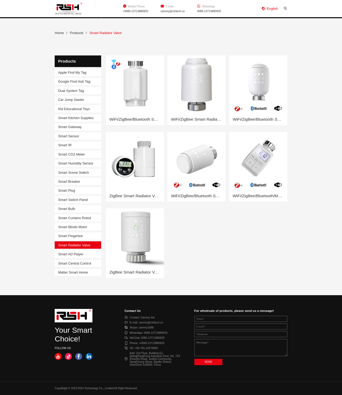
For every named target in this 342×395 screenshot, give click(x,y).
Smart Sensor (68, 136)
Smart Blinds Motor (72, 227)
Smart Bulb (66, 209)
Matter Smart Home (73, 272)
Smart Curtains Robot (74, 218)
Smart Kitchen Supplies (75, 118)
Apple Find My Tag (72, 72)
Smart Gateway (70, 127)
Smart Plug (66, 190)
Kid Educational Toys (74, 109)
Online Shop (274, 22)
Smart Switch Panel (73, 200)
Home (62, 22)
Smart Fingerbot (70, 236)
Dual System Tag (71, 91)
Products (102, 22)
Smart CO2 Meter (71, 154)
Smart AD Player (70, 254)
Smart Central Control (74, 263)
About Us (184, 22)
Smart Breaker (69, 182)
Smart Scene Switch (73, 173)
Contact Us (228, 22)
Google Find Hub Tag (74, 81)
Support (143, 22)
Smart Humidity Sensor (75, 163)
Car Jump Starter (71, 100)
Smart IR (65, 145)
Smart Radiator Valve (74, 245)
